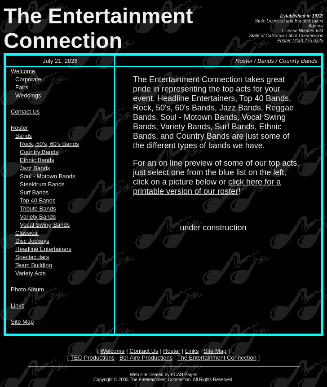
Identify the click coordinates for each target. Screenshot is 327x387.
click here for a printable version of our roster (207, 186)
